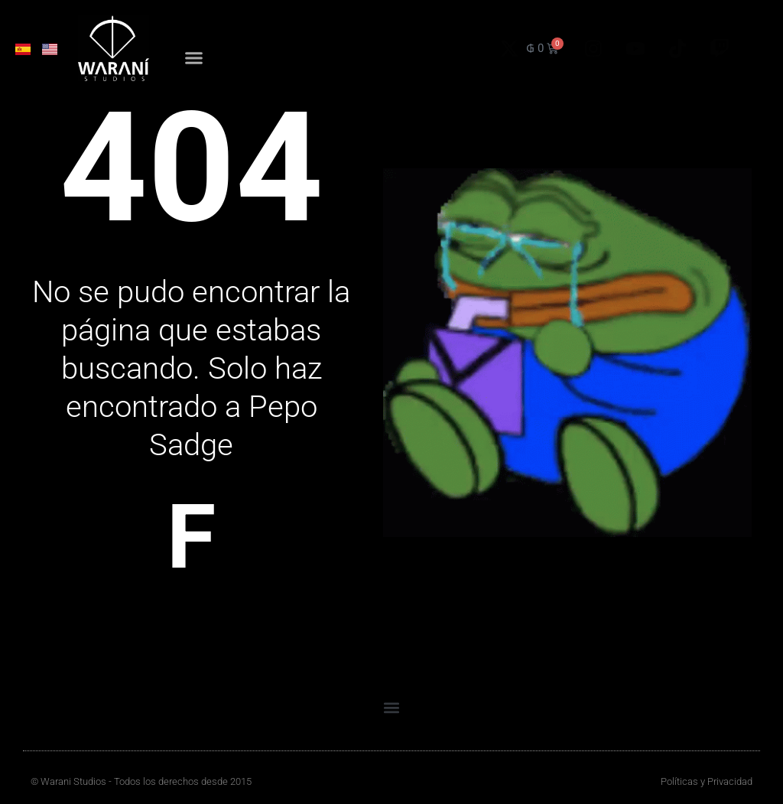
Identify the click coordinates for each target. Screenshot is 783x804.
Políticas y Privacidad (706, 781)
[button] (194, 60)
